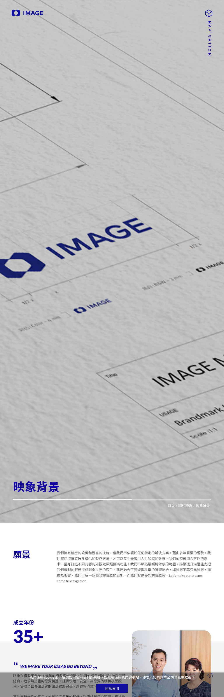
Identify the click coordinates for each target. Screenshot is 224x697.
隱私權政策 (182, 677)
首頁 (171, 505)
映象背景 (203, 505)
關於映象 (185, 505)
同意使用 (112, 688)
